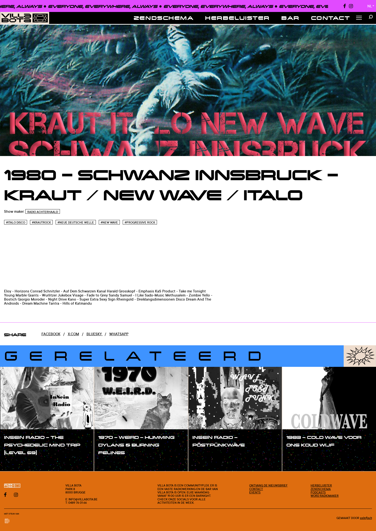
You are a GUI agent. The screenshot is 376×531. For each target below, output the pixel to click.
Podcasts (318, 492)
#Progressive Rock (140, 222)
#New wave (109, 222)
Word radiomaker (325, 495)
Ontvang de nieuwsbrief (268, 485)
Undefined (366, 518)
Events (254, 492)
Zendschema (164, 18)
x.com (73, 333)
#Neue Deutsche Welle (76, 222)
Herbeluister (237, 18)
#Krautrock (41, 222)
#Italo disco (15, 222)
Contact (330, 18)
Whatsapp (118, 333)
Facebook (50, 333)
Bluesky (95, 333)
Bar (290, 18)
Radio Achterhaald (42, 212)
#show (15, 463)
